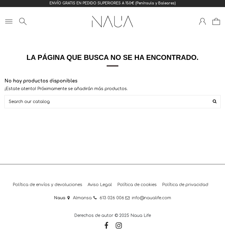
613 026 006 (112, 198)
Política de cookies (137, 185)
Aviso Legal (100, 185)
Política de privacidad (185, 185)
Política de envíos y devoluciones (47, 185)
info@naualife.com (151, 198)
